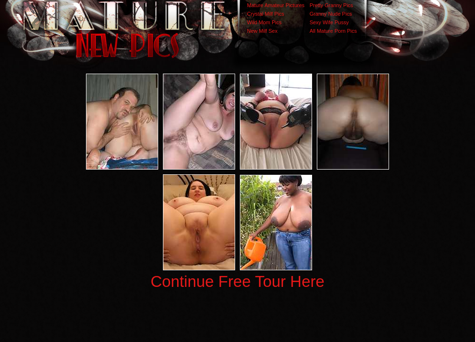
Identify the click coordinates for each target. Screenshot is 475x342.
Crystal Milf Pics (265, 14)
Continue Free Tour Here (237, 281)
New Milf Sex (262, 31)
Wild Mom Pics (264, 22)
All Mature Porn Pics (333, 31)
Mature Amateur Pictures (275, 5)
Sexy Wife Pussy (329, 22)
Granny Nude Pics (331, 14)
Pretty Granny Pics (331, 5)
